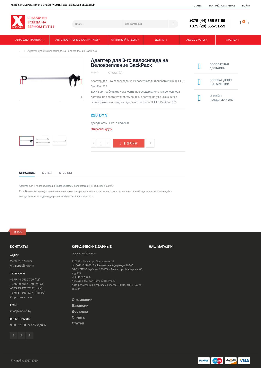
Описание (27, 172)
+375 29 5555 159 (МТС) (26, 283)
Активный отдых (124, 39)
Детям (160, 39)
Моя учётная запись (222, 6)
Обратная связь (21, 297)
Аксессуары (196, 39)
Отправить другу (101, 129)
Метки (47, 172)
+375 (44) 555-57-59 (207, 20)
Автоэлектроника (28, 39)
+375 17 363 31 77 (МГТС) (27, 292)
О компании (82, 300)
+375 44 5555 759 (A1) (25, 279)
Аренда (231, 39)
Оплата (78, 317)
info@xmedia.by (20, 311)
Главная (20, 51)
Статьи (198, 6)
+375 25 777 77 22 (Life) (26, 288)
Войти (246, 6)
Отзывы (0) (115, 72)
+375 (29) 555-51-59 (207, 26)
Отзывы (65, 172)
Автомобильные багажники (77, 39)
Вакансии (80, 306)
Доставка (80, 311)
